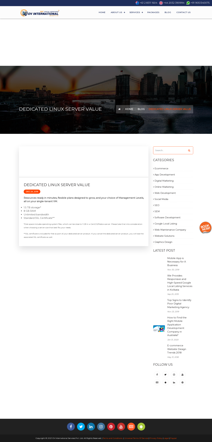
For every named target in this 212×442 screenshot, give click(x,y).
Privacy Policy (156, 438)
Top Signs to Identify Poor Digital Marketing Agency (179, 304)
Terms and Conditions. (112, 438)
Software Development (166, 217)
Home (102, 12)
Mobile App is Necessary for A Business (176, 262)
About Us (116, 12)
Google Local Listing (165, 223)
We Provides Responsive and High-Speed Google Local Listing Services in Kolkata (179, 282)
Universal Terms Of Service (136, 438)
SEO (156, 205)
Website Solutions (163, 236)
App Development (164, 174)
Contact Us (183, 12)
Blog (168, 12)
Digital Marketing (163, 180)
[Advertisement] (106, 42)
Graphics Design (162, 242)
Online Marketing (163, 187)
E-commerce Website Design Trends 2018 (176, 349)
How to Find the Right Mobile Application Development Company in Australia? (177, 326)
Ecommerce (160, 168)
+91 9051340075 (200, 2)
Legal (166, 438)
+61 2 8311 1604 (148, 2)
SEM (156, 211)
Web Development (164, 193)
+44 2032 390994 (174, 2)
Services (134, 12)
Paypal (173, 438)
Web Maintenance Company (169, 229)
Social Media (160, 199)
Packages (153, 12)
